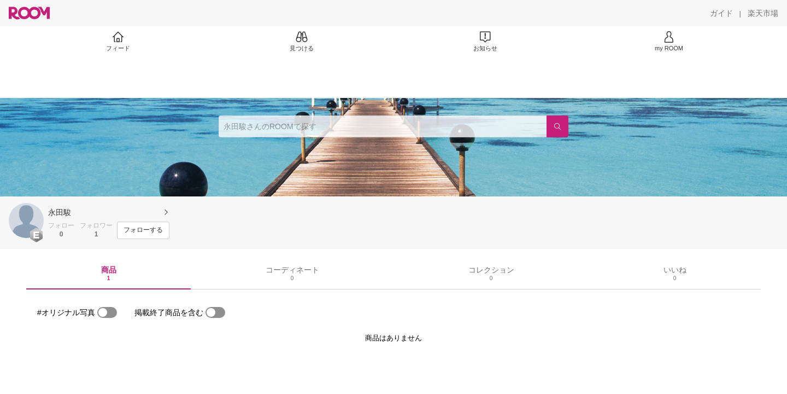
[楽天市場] (763, 13)
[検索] (557, 126)
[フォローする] (143, 230)
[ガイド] (721, 13)
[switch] (107, 312)
